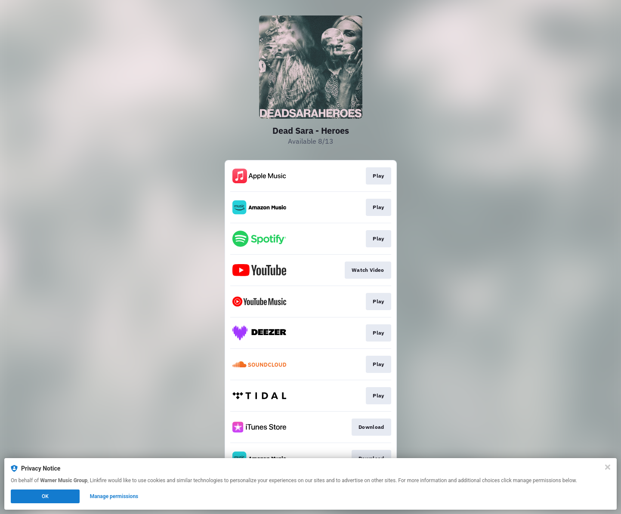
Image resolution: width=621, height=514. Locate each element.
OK (45, 496)
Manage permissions (114, 496)
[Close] (608, 467)
